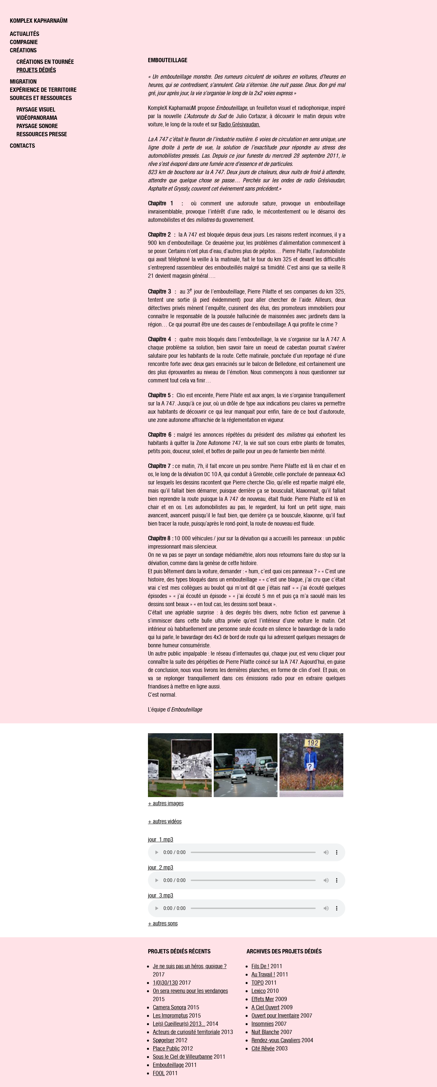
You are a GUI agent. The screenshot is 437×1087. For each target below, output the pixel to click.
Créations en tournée (45, 61)
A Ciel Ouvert (265, 1007)
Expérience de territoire (43, 89)
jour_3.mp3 (160, 895)
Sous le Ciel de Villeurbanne (182, 1056)
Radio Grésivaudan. (239, 124)
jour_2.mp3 (160, 867)
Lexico (259, 990)
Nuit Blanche (265, 1031)
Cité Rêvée (263, 1048)
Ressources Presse (41, 134)
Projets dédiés (36, 69)
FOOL (159, 1073)
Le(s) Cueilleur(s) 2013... (179, 1023)
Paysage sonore (37, 125)
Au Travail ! (263, 974)
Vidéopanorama (36, 117)
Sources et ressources (41, 97)
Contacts (22, 145)
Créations (23, 50)
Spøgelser (163, 1040)
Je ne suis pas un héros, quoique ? (190, 966)
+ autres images (165, 803)
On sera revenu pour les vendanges (190, 990)
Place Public (166, 1048)
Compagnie (24, 42)
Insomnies (263, 1023)
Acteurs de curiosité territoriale (186, 1031)
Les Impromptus (170, 1015)
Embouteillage (168, 1064)
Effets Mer (263, 999)
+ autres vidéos (165, 821)
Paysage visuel (35, 109)
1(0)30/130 (165, 982)
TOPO (258, 982)
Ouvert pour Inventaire (275, 1015)
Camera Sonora (169, 1007)
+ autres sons (163, 923)
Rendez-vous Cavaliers (276, 1040)
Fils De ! (260, 966)
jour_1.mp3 (160, 839)
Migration (23, 81)
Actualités (24, 33)
